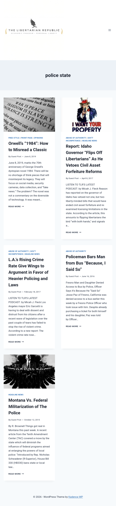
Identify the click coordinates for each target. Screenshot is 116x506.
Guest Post (16, 156)
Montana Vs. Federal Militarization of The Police (28, 406)
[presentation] (29, 115)
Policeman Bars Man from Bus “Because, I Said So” (86, 263)
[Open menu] (109, 30)
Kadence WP (75, 496)
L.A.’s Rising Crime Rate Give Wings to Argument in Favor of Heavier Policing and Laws (28, 272)
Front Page (26, 138)
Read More (16, 206)
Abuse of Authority (76, 138)
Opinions (38, 138)
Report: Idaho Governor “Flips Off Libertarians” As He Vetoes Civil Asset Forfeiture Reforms (84, 159)
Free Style (13, 138)
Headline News (89, 141)
